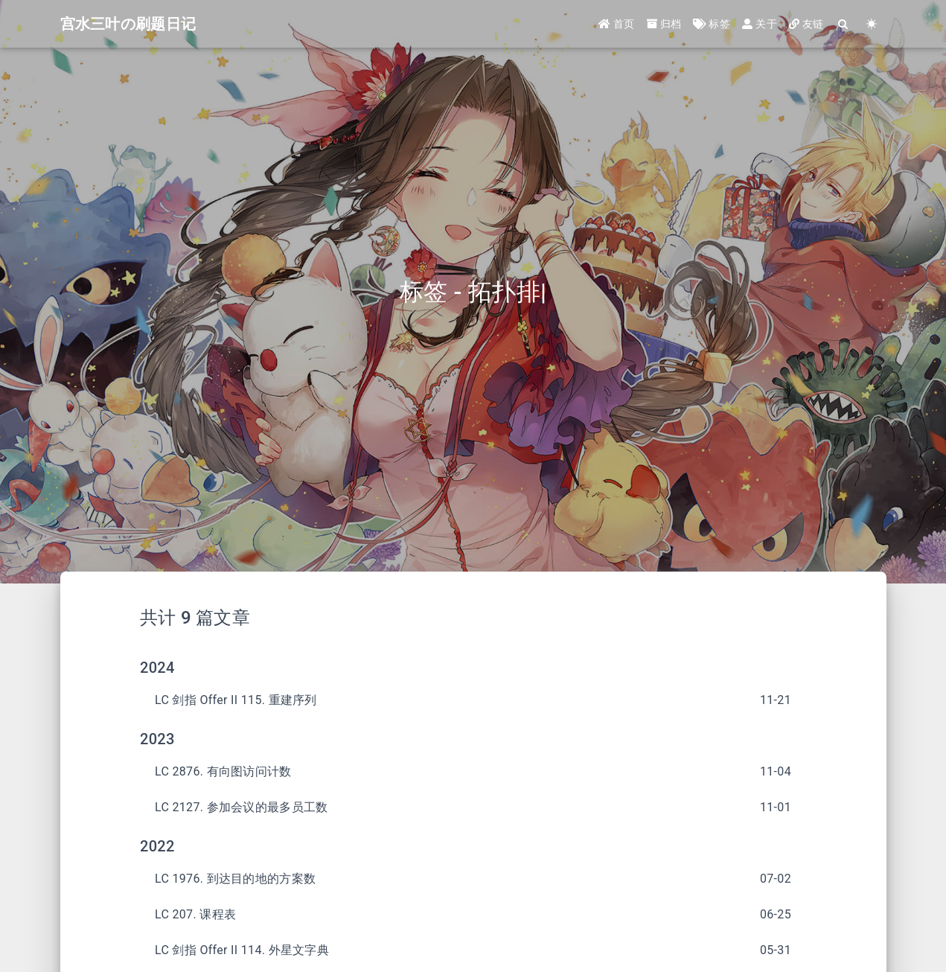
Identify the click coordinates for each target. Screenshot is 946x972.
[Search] (844, 24)
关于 (759, 24)
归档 (664, 24)
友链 (806, 24)
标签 (711, 24)
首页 (616, 24)
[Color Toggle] (872, 24)
